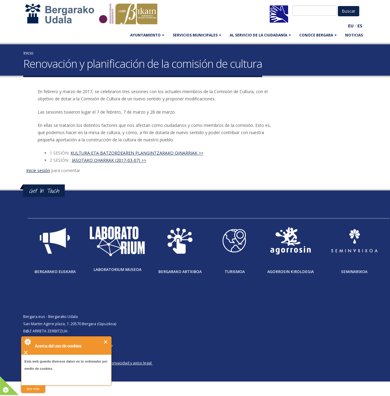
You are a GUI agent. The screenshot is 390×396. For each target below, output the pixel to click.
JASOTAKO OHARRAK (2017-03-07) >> (109, 160)
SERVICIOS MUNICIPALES (197, 35)
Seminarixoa (354, 271)
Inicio (28, 53)
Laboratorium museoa (117, 269)
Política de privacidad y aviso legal (122, 363)
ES (359, 26)
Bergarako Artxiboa (180, 271)
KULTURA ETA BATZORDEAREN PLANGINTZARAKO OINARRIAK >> (137, 153)
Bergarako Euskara (55, 271)
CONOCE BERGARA (318, 35)
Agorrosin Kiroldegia (290, 271)
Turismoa (235, 271)
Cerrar (106, 342)
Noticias (354, 35)
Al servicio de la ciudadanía (260, 35)
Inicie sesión (38, 170)
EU (351, 26)
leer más (33, 389)
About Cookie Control (27, 342)
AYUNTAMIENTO (147, 35)
